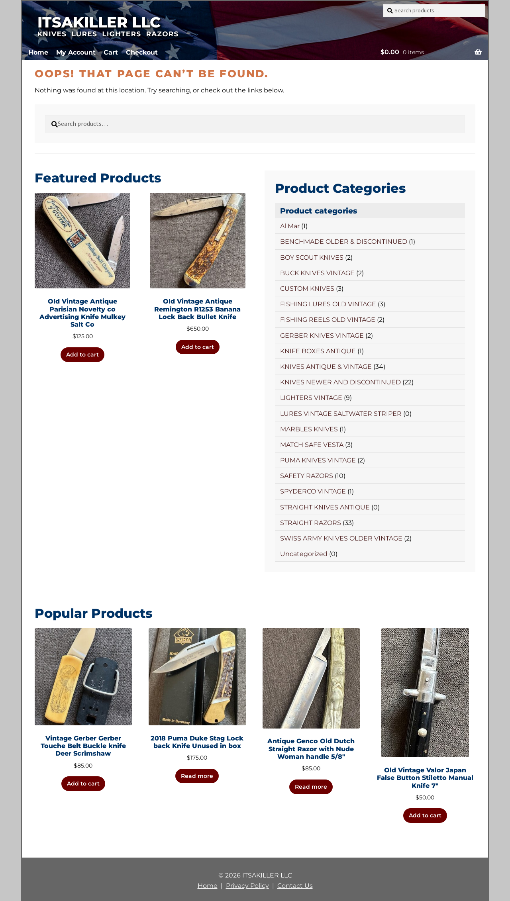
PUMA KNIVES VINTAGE (318, 460)
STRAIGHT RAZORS (310, 523)
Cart (111, 52)
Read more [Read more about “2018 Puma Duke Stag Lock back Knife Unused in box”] (197, 776)
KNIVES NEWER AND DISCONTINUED (340, 382)
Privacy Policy (247, 885)
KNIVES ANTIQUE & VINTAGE (326, 366)
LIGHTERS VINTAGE (311, 398)
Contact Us (295, 885)
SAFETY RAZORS (306, 476)
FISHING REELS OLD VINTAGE (327, 319)
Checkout (142, 52)
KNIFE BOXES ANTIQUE (318, 351)
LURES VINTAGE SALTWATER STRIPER (341, 413)
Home (38, 52)
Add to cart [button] (82, 354)
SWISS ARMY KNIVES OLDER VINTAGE (341, 538)
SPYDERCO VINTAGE (313, 491)
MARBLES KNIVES (309, 429)
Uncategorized (304, 554)
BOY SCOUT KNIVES (311, 257)
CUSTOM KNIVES (307, 288)
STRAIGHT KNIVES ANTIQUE (325, 507)
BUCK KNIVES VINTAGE (317, 273)
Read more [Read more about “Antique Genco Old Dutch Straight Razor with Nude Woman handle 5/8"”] (311, 786)
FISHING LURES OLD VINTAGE (328, 304)
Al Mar (290, 226)
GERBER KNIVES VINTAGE (322, 335)
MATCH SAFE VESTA (311, 445)
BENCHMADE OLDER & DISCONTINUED (343, 241)
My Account (76, 52)
